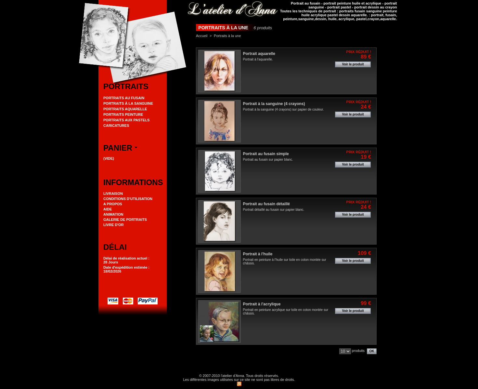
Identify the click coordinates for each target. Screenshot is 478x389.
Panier (117, 147)
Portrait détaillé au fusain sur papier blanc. (273, 209)
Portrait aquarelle (259, 53)
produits (358, 351)
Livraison (113, 193)
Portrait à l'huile (258, 254)
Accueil (201, 36)
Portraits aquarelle (125, 109)
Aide (107, 209)
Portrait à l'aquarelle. (258, 59)
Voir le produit (353, 64)
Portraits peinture (123, 114)
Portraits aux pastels (126, 120)
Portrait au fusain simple (266, 154)
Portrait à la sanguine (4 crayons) (274, 103)
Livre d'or (113, 225)
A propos (112, 204)
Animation (113, 214)
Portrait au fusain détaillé (266, 204)
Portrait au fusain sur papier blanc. (268, 159)
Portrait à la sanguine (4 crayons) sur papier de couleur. (283, 109)
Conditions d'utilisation (127, 199)
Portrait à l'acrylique (262, 304)
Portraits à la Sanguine (128, 103)
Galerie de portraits (125, 219)
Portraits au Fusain (123, 98)
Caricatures (116, 125)
